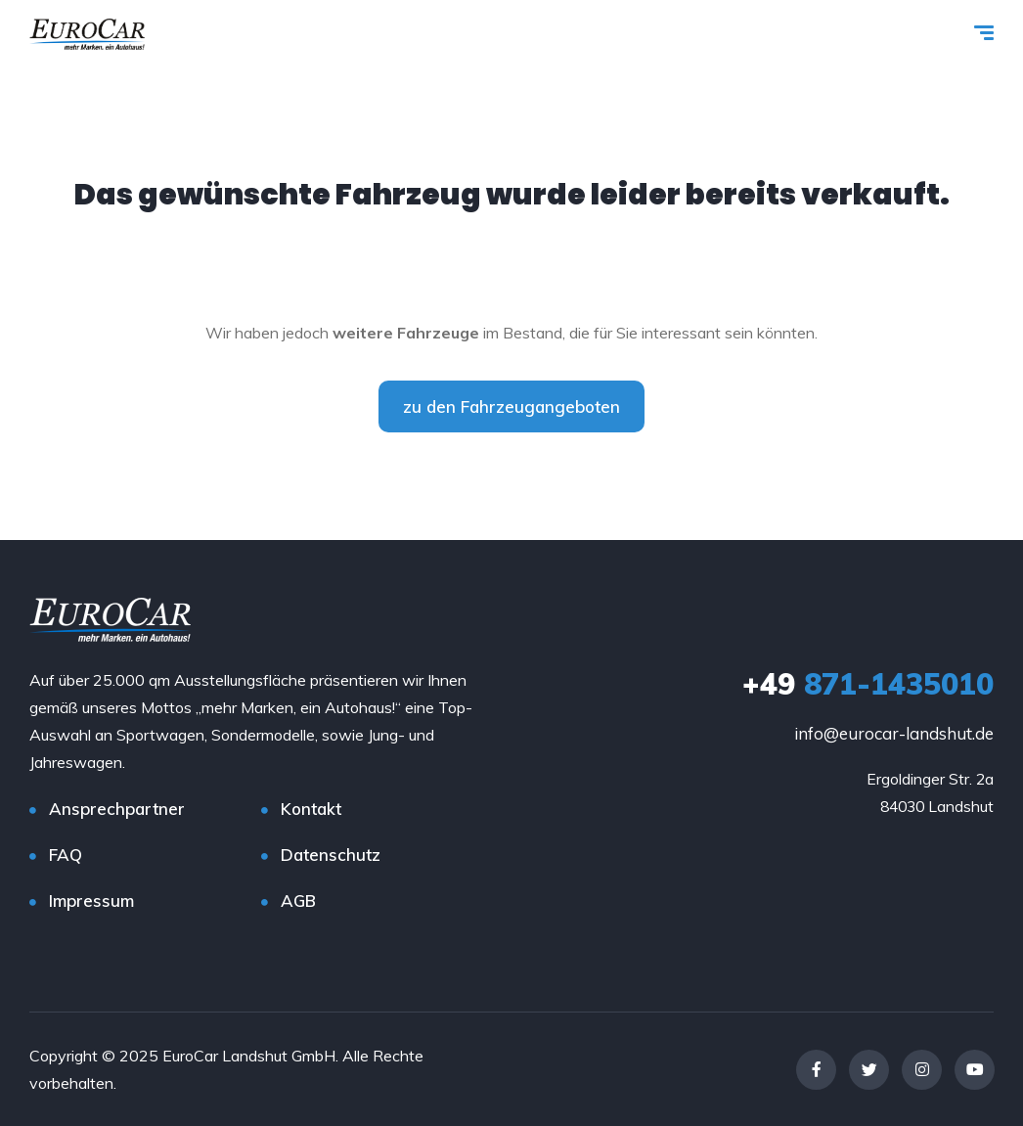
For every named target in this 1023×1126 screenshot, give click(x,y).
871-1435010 (868, 683)
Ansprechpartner (117, 808)
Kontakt (311, 808)
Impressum (91, 900)
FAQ (65, 854)
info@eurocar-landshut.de (894, 733)
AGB (298, 900)
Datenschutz (330, 854)
